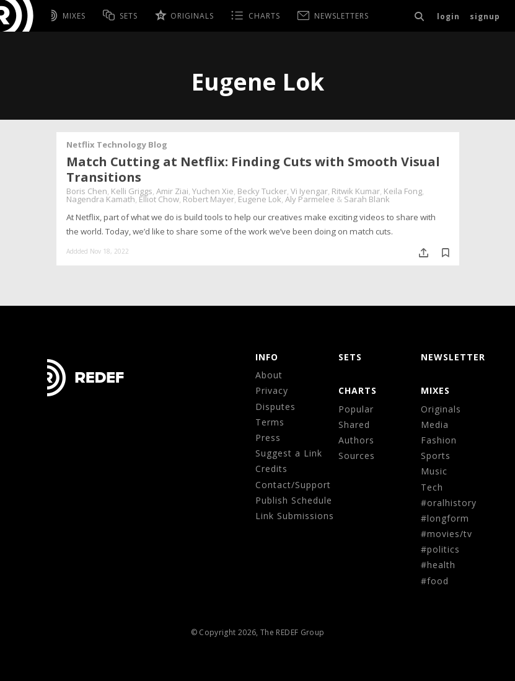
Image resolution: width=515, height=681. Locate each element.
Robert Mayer (208, 199)
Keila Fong (403, 191)
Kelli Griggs (131, 191)
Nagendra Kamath (100, 199)
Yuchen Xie (213, 191)
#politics (440, 549)
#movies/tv (446, 534)
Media (435, 424)
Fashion (439, 440)
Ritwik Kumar (356, 191)
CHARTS (357, 390)
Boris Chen (86, 191)
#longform (445, 518)
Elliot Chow (159, 199)
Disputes (275, 406)
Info (266, 357)
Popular (356, 409)
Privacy (271, 390)
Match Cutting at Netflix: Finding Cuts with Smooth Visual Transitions (253, 169)
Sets (350, 357)
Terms (269, 422)
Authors (356, 440)
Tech (432, 487)
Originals (441, 409)
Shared (354, 424)
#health (438, 565)
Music (434, 471)
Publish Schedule (293, 500)
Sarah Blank (367, 199)
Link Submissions (294, 516)
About (269, 375)
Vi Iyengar (309, 191)
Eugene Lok (259, 199)
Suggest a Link (288, 453)
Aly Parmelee (310, 199)
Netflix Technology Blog (116, 144)
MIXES (435, 390)
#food (435, 581)
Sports (436, 455)
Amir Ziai (172, 191)
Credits (271, 468)
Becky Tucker (262, 191)
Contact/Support (293, 485)
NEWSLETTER (453, 357)
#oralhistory (449, 503)
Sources (356, 455)
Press (268, 437)
